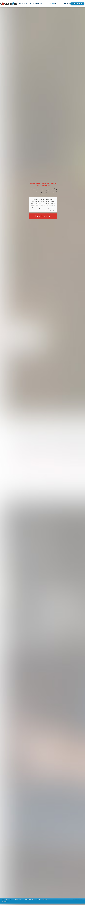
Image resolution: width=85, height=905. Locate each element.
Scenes (21, 3)
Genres (37, 3)
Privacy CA (45, 901)
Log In (68, 3)
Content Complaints (29, 901)
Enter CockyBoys (43, 216)
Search (49, 3)
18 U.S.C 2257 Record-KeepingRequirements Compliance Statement (76, 901)
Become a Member (77, 3)
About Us (4, 901)
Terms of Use (18, 901)
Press (10, 901)
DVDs (42, 3)
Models (26, 3)
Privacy (39, 901)
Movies (32, 3)
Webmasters (5, 903)
